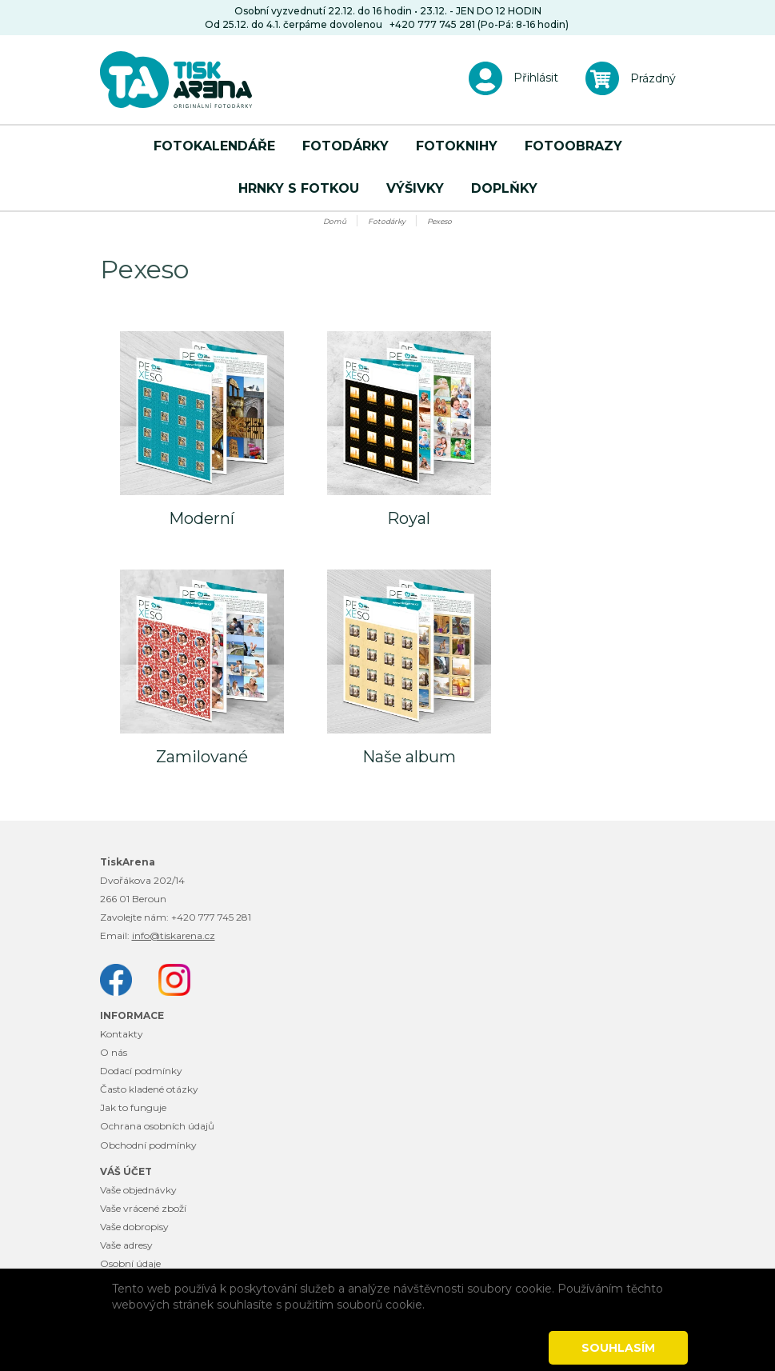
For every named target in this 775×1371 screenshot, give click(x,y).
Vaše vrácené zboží (143, 1208)
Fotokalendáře (214, 146)
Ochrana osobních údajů (157, 1126)
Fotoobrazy (573, 146)
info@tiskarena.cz (173, 935)
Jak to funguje (133, 1107)
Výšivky (415, 188)
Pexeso (439, 221)
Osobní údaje (130, 1263)
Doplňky (504, 188)
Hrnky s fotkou (298, 188)
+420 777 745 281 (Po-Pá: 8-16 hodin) (479, 24)
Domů (334, 221)
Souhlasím (618, 1348)
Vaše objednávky (138, 1190)
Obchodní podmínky (148, 1145)
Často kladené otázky (149, 1089)
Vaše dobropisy (134, 1227)
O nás (113, 1052)
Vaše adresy (126, 1245)
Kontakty (121, 1034)
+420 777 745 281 (211, 917)
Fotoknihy (456, 146)
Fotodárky (345, 146)
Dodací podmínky (141, 1071)
